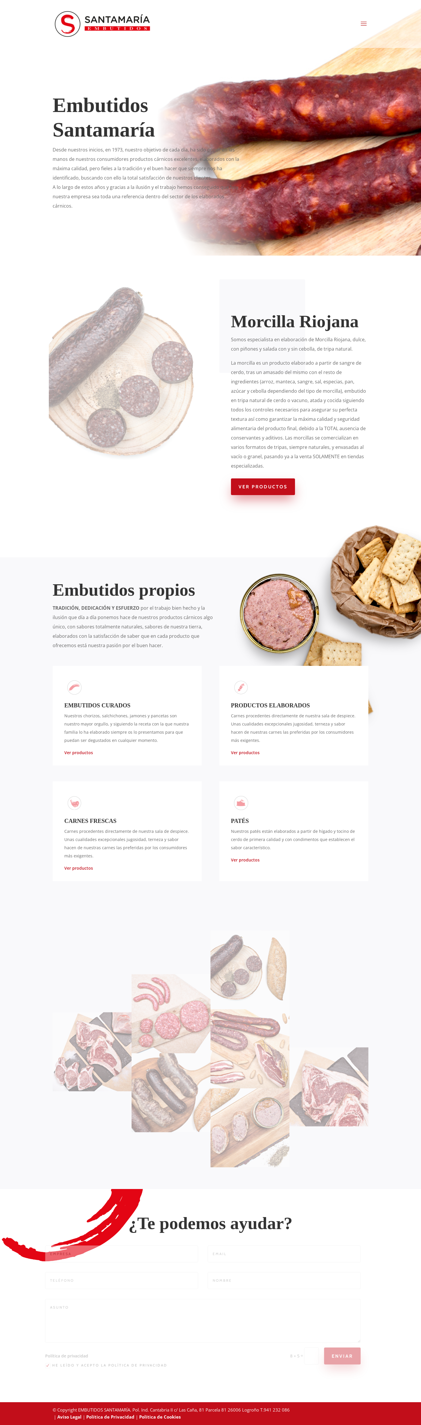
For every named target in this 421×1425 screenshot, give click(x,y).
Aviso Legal (69, 1417)
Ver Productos (263, 487)
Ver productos (78, 752)
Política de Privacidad (110, 1417)
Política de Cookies (160, 1417)
